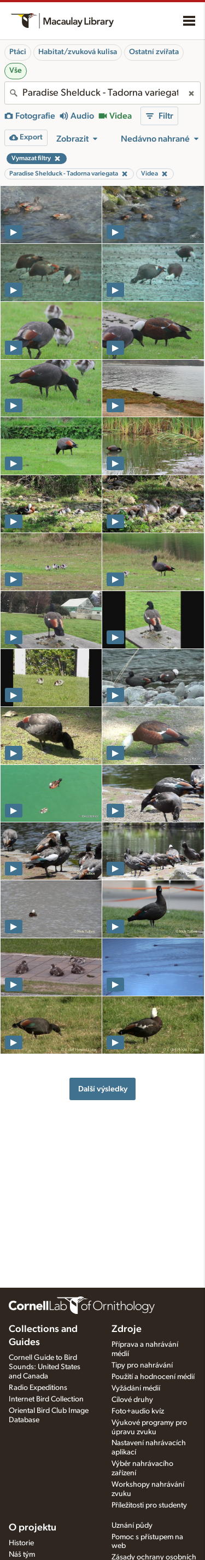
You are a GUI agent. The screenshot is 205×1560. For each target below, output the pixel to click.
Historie (21, 1543)
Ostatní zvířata (154, 52)
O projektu (32, 1528)
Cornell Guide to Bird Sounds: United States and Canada (44, 1367)
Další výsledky (102, 1089)
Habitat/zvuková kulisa (77, 52)
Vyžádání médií (136, 1388)
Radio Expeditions (38, 1388)
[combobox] (102, 93)
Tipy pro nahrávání (142, 1365)
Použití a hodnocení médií (153, 1377)
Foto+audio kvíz (138, 1411)
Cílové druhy (132, 1400)
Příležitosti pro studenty (149, 1505)
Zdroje (127, 1329)
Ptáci (17, 52)
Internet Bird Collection (46, 1399)
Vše (15, 70)
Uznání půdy (132, 1525)
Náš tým (22, 1554)
